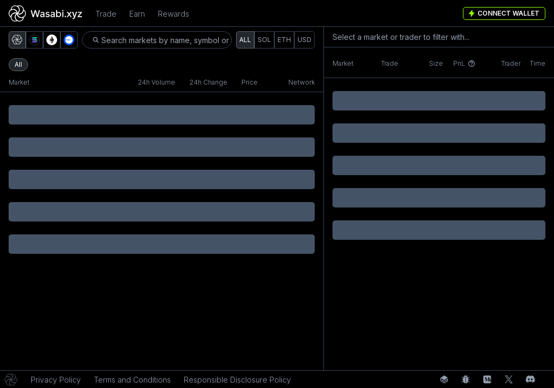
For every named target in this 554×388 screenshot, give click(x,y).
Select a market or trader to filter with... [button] (401, 36)
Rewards (173, 13)
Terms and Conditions (132, 379)
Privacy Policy (56, 379)
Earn (137, 13)
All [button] (18, 64)
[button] (17, 39)
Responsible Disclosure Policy (237, 379)
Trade (105, 13)
